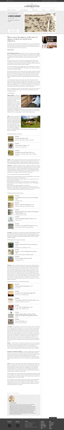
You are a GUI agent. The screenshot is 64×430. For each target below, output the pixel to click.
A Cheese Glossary (14, 16)
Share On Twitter (13, 31)
